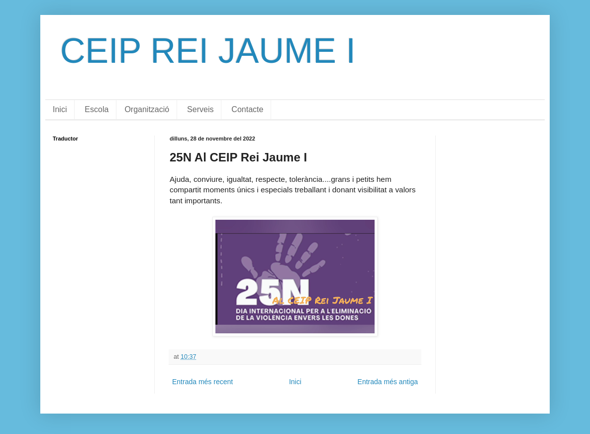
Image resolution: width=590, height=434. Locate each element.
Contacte (247, 109)
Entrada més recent (202, 382)
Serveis (200, 109)
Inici (60, 109)
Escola (96, 109)
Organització (146, 109)
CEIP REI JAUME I (208, 50)
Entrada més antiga (388, 382)
